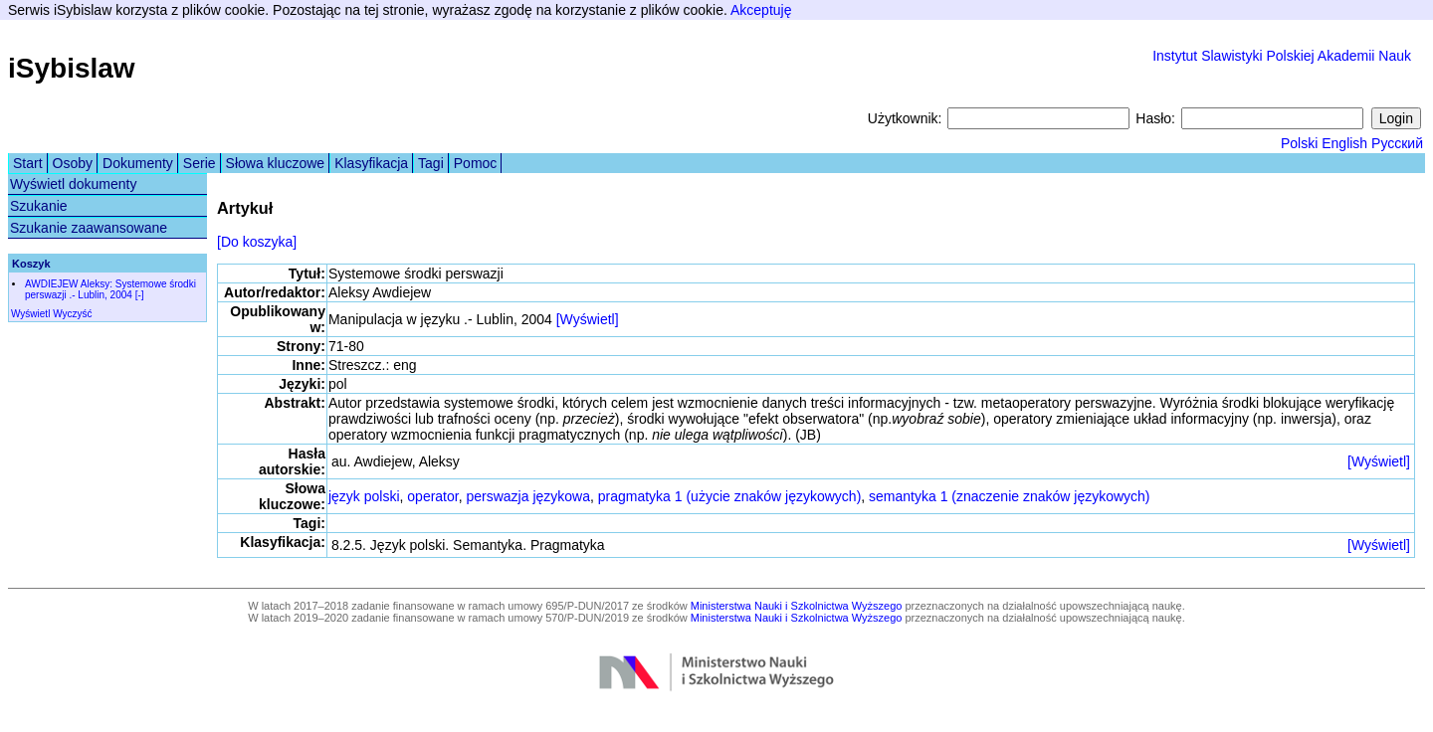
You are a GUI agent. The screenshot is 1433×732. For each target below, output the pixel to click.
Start (28, 163)
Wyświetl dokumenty (73, 184)
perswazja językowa (528, 496)
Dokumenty (137, 163)
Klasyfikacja (371, 163)
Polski (1299, 143)
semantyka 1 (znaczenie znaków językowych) (1009, 496)
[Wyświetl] (587, 319)
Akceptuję (760, 10)
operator (432, 496)
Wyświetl (30, 313)
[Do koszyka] (257, 242)
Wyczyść (72, 313)
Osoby (73, 163)
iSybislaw (71, 68)
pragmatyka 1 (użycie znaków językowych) (730, 496)
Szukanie (39, 206)
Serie (199, 163)
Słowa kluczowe (275, 163)
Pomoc (476, 163)
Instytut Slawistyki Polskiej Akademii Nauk (1281, 56)
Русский (1397, 143)
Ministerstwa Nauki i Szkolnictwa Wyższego (797, 606)
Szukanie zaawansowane (88, 228)
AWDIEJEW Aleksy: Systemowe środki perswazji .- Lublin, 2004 (110, 289)
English (1344, 143)
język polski (364, 496)
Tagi (431, 163)
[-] (139, 294)
